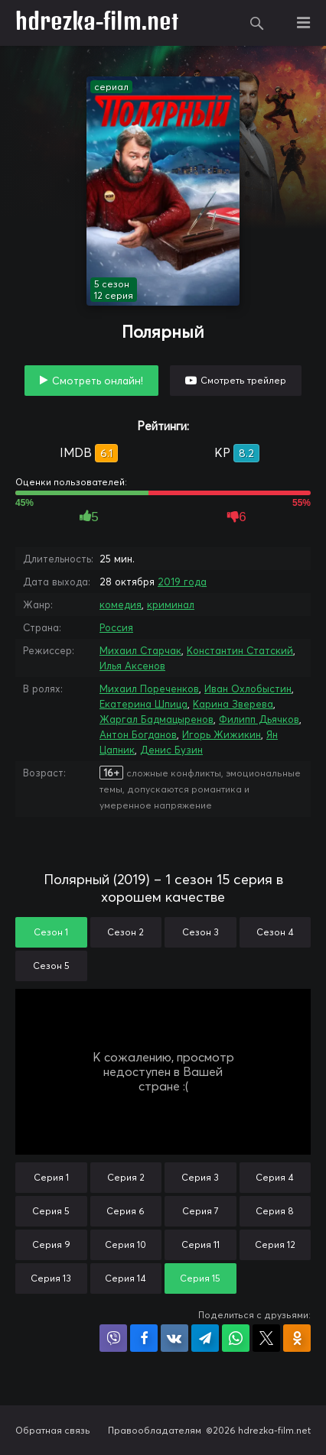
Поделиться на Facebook (144, 1338)
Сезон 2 (125, 932)
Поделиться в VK (174, 1338)
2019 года (182, 581)
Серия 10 (125, 1244)
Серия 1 (51, 1177)
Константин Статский (240, 650)
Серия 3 (200, 1177)
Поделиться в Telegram (205, 1338)
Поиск (257, 23)
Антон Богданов (138, 734)
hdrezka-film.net (96, 22)
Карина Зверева (233, 704)
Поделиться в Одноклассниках (297, 1338)
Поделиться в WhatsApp (235, 1338)
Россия (116, 627)
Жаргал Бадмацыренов (156, 719)
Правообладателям (154, 1430)
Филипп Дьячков (259, 719)
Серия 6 (125, 1211)
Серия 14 (125, 1278)
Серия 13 (51, 1278)
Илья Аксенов (132, 665)
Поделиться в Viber (113, 1338)
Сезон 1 (51, 932)
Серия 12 (275, 1244)
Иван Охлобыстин (248, 688)
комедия (120, 604)
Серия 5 (51, 1211)
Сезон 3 (200, 932)
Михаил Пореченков (149, 688)
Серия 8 (275, 1211)
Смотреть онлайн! (97, 380)
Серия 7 (200, 1211)
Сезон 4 (275, 932)
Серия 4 (275, 1177)
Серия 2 (126, 1177)
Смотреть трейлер (243, 380)
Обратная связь (52, 1430)
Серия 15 (200, 1278)
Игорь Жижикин (221, 734)
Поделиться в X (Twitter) (266, 1338)
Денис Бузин (171, 750)
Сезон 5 (51, 965)
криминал (170, 604)
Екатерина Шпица (143, 704)
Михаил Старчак (140, 650)
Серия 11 (200, 1244)
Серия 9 (51, 1244)
